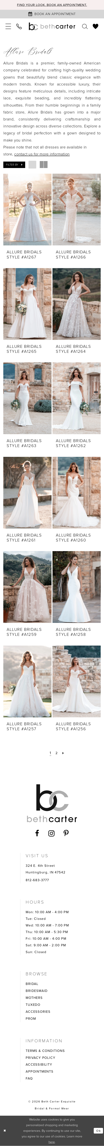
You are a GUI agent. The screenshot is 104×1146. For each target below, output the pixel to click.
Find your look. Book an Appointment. (52, 4)
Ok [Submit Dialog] (98, 1131)
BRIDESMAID (37, 990)
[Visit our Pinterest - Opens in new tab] (66, 833)
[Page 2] (56, 753)
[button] (8, 26)
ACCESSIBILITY (39, 1064)
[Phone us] (19, 26)
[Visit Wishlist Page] (95, 26)
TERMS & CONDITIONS (45, 1050)
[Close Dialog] (5, 1130)
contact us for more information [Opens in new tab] (42, 154)
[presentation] (27, 210)
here (52, 1142)
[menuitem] (8, 26)
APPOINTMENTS (39, 1071)
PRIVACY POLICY (40, 1057)
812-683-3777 (37, 880)
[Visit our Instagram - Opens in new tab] (51, 833)
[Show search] (85, 26)
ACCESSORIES (38, 1011)
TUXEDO (33, 1004)
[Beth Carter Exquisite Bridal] (52, 26)
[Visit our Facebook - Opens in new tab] (37, 833)
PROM (31, 1018)
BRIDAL (32, 984)
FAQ (29, 1078)
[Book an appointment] (51, 14)
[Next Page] (63, 753)
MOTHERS (34, 997)
